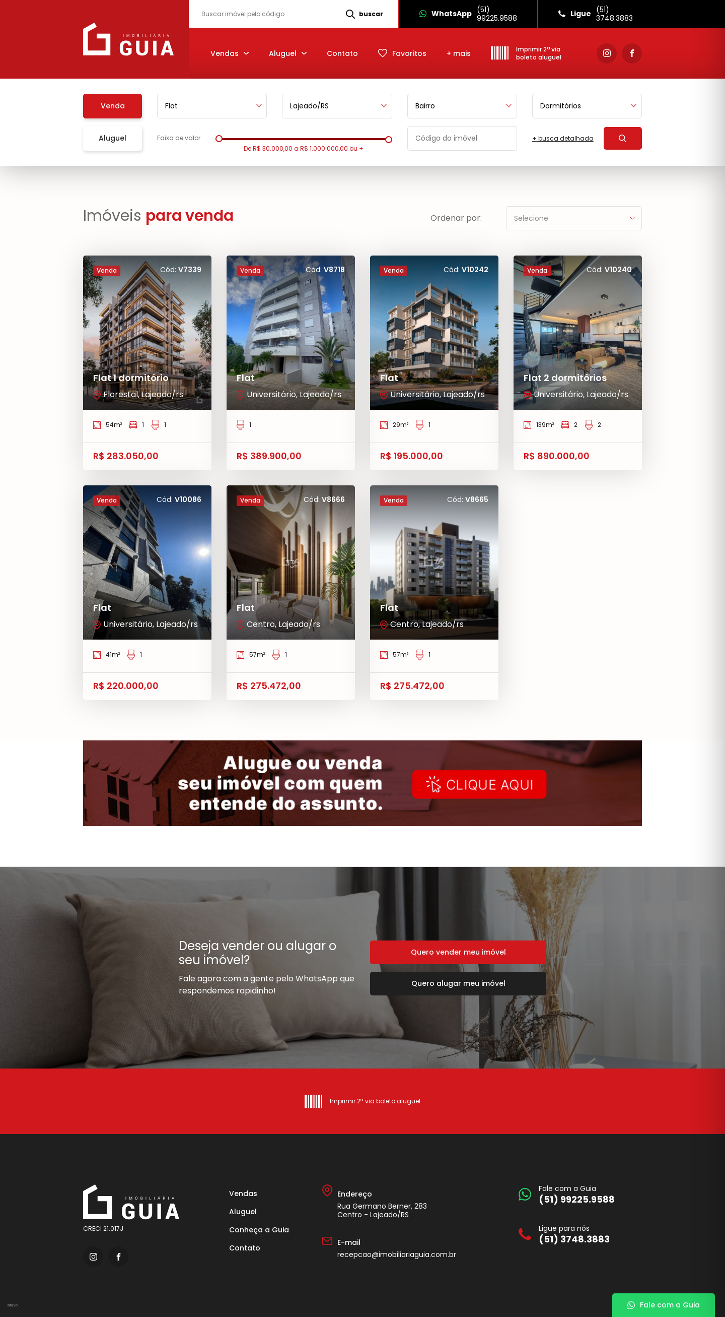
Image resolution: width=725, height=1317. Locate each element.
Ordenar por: (456, 218)
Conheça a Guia (259, 1230)
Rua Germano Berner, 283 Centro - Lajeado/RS (382, 1210)
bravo (13, 1305)
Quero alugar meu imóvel (458, 983)
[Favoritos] (402, 53)
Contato (342, 53)
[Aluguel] (288, 53)
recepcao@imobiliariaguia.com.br (396, 1254)
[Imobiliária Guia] (129, 39)
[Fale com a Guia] (578, 1194)
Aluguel (243, 1212)
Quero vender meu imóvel (458, 952)
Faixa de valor (178, 138)
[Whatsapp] (467, 14)
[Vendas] (229, 53)
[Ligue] (595, 14)
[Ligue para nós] (578, 1234)
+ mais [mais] (459, 53)
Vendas (243, 1193)
